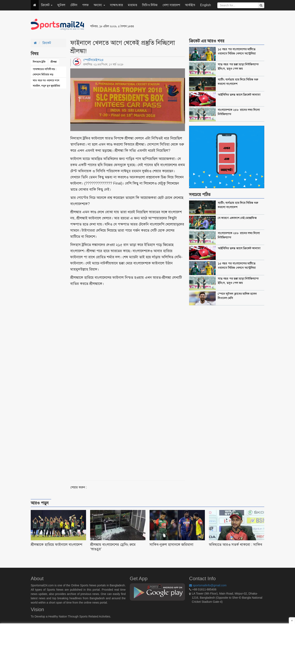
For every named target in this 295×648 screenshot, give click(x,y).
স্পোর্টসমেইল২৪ (93, 60)
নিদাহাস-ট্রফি (39, 61)
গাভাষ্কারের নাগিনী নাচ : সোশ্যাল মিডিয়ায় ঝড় (44, 72)
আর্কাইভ (190, 5)
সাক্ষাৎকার (116, 5)
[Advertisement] (197, 24)
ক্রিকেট (46, 5)
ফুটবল (61, 5)
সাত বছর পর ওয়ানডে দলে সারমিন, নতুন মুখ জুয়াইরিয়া (46, 83)
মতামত (132, 5)
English (205, 5)
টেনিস (73, 5)
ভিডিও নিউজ (150, 5)
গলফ (85, 5)
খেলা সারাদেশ (171, 5)
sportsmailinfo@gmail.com (207, 585)
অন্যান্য (99, 5)
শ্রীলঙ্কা (54, 61)
